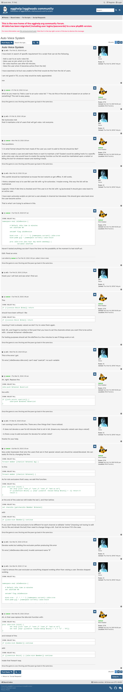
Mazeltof (9, 688)
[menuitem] (14, 2)
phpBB (10, 686)
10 (103, 62)
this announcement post (28, 31)
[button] (121, 42)
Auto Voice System (13, 38)
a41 (99, 57)
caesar (100, 97)
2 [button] (118, 42)
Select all (11, 218)
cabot (14, 688)
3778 (104, 102)
